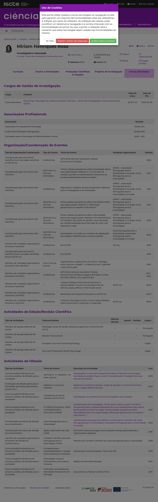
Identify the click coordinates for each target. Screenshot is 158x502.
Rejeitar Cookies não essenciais (72, 41)
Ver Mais (50, 41)
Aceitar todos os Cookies (103, 41)
